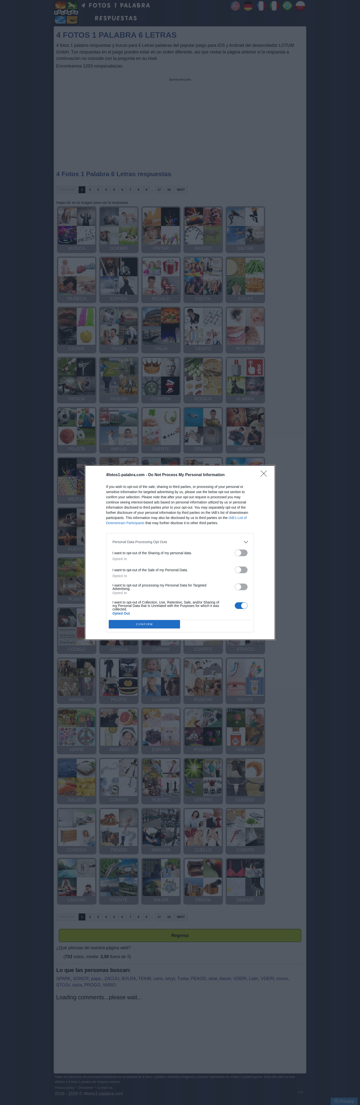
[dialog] (180, 553)
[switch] (241, 553)
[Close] (265, 475)
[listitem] (180, 542)
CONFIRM (144, 624)
